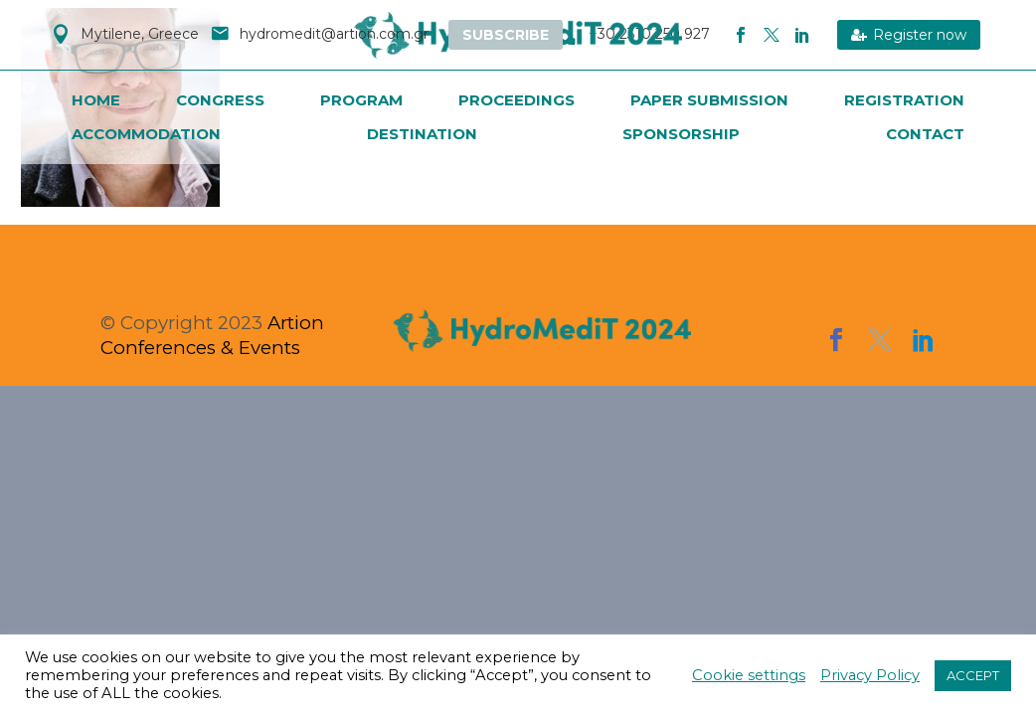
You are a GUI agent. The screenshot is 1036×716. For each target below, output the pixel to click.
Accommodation (146, 133)
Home (96, 99)
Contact (925, 133)
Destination (422, 133)
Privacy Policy (870, 675)
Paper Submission (709, 99)
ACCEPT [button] (973, 675)
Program (361, 99)
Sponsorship (681, 133)
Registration (904, 99)
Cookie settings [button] (748, 675)
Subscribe (505, 35)
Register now (908, 35)
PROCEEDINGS (516, 99)
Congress (220, 99)
